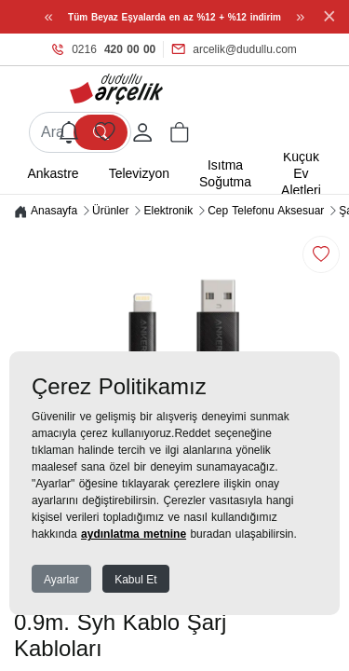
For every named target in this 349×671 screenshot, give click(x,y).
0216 (103, 49)
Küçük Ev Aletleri (301, 173)
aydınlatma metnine (133, 534)
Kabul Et (135, 579)
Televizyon (139, 173)
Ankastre (52, 173)
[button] (179, 132)
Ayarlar (61, 579)
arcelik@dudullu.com (234, 49)
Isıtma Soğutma (225, 173)
